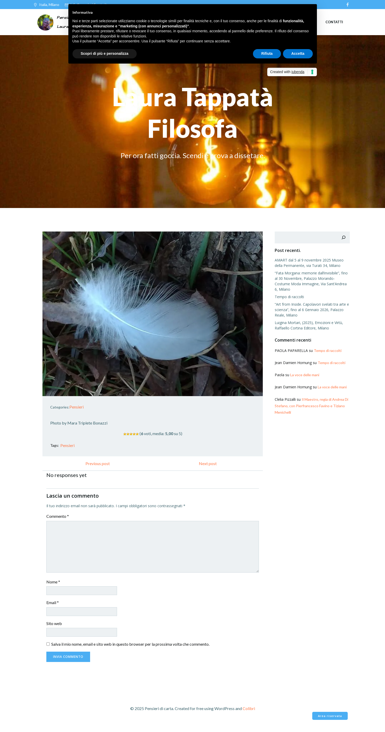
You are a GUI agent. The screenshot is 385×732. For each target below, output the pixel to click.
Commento (58, 516)
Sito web (54, 623)
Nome (54, 582)
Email (53, 602)
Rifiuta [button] (267, 53)
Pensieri (77, 407)
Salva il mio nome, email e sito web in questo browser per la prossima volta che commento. (131, 644)
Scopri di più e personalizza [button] (104, 53)
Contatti (334, 22)
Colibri (249, 708)
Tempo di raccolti (289, 291)
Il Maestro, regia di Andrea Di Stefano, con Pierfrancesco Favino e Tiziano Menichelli (311, 400)
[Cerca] (344, 238)
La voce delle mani (304, 369)
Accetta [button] (297, 53)
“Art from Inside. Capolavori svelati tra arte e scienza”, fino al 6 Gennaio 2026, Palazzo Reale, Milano (311, 304)
